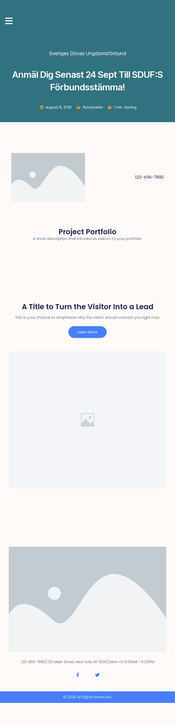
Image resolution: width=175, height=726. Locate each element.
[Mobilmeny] (9, 21)
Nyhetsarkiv (93, 107)
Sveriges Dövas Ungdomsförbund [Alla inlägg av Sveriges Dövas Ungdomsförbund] (87, 53)
